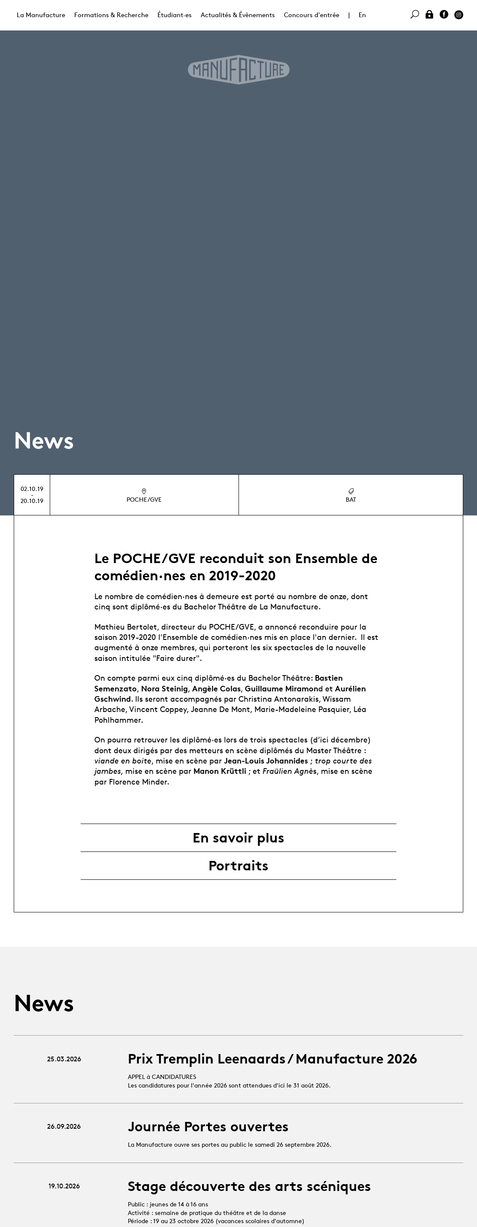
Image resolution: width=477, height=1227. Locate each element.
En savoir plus (238, 838)
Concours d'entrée (311, 15)
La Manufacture (41, 15)
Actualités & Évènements (238, 15)
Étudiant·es (174, 15)
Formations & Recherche (111, 15)
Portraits (238, 865)
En (362, 15)
